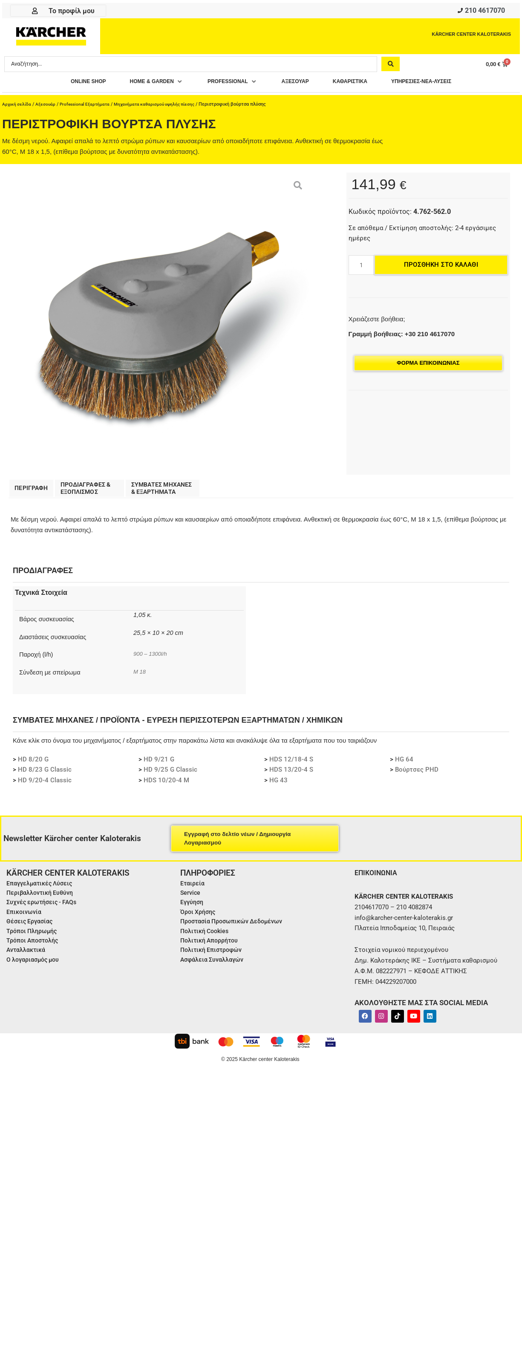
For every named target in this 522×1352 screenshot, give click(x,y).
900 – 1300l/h (152, 658)
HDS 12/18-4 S (291, 764)
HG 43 (278, 785)
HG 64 (404, 764)
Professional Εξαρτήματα (89, 107)
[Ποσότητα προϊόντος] (361, 267)
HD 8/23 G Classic (45, 774)
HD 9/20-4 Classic (45, 785)
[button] (140, 84)
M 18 (140, 676)
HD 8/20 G (33, 764)
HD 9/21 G (159, 764)
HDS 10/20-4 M (166, 785)
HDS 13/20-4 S (291, 774)
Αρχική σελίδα (17, 107)
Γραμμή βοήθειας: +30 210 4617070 (402, 336)
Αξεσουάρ (47, 107)
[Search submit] (390, 66)
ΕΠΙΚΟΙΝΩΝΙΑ (378, 877)
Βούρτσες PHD (416, 774)
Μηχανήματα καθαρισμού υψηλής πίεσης (164, 107)
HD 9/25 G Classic (170, 774)
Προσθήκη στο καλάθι (441, 267)
